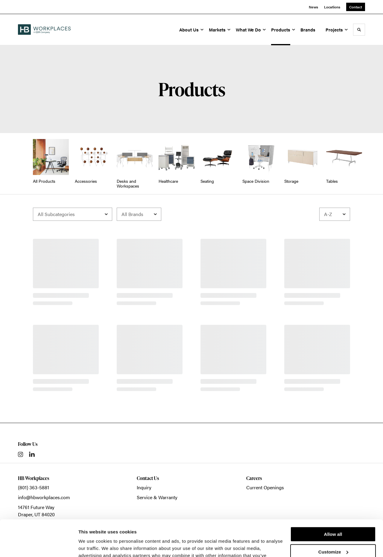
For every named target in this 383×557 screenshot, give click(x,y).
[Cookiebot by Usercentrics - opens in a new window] (39, 545)
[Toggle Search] (359, 30)
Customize (333, 517)
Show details (92, 545)
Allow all (333, 500)
